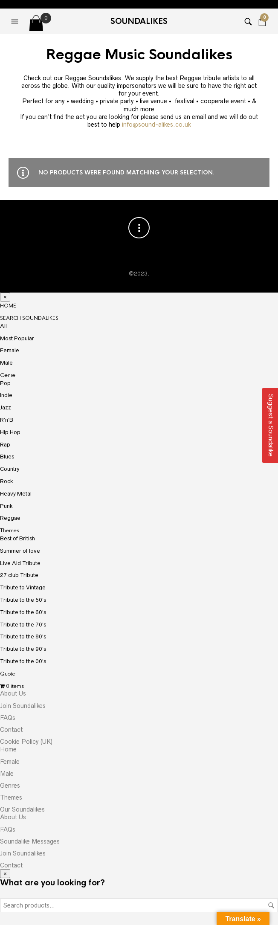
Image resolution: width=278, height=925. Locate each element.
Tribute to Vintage (23, 587)
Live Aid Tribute (20, 563)
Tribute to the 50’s (23, 600)
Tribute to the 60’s (23, 612)
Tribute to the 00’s (23, 661)
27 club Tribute (19, 575)
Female (9, 350)
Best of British (17, 538)
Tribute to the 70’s (23, 624)
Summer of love (20, 551)
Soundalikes (139, 21)
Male (6, 363)
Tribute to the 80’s (23, 636)
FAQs (7, 717)
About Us (13, 693)
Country (10, 469)
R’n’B (6, 420)
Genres (10, 785)
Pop (5, 383)
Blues (7, 456)
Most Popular (17, 338)
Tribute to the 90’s (23, 649)
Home (8, 749)
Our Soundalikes (22, 809)
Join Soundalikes (23, 705)
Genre (7, 375)
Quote (7, 673)
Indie (6, 395)
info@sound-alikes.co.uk (156, 124)
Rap (5, 444)
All (3, 326)
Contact (11, 729)
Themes (9, 530)
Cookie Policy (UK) (26, 741)
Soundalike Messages (30, 841)
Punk (6, 506)
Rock (6, 481)
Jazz (5, 407)
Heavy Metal (16, 493)
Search (271, 905)
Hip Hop (10, 432)
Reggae (10, 518)
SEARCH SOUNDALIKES (29, 318)
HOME (8, 305)
